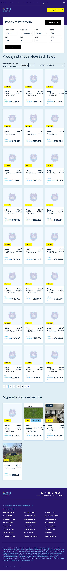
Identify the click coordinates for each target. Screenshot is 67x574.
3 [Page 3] (14, 386)
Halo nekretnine (29, 519)
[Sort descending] (33, 64)
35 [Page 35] (25, 386)
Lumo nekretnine (51, 536)
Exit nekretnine (29, 525)
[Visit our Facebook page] (42, 492)
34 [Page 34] (22, 386)
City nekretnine (29, 512)
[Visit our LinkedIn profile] (56, 492)
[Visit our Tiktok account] (59, 492)
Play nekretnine (50, 525)
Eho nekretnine (8, 522)
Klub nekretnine (50, 519)
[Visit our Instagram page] (45, 492)
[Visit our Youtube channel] (49, 492)
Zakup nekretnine (9, 536)
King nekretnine (29, 529)
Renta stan (48, 532)
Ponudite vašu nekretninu (31, 3)
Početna (4, 3)
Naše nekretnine (15, 3)
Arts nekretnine (8, 532)
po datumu (50, 65)
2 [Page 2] (10, 386)
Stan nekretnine (8, 525)
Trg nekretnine (50, 529)
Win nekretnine (50, 522)
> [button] (28, 386)
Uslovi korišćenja (58, 495)
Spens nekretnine (30, 522)
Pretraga (13, 46)
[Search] (62, 10)
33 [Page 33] (18, 386)
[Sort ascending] (30, 64)
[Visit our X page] (52, 492)
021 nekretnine (50, 512)
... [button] (16, 386)
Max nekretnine (8, 529)
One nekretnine (29, 532)
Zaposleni (45, 3)
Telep (52, 32)
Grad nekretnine (8, 512)
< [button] (4, 386)
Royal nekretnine (30, 515)
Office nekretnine (9, 519)
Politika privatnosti (44, 495)
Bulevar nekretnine (51, 515)
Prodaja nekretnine (30, 536)
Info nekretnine (8, 515)
